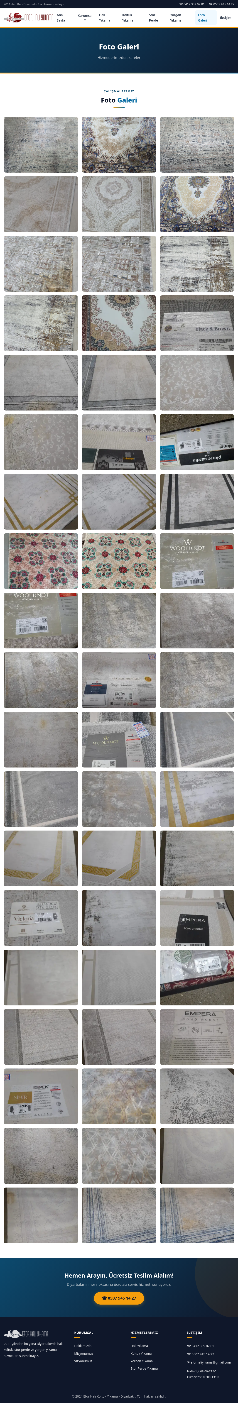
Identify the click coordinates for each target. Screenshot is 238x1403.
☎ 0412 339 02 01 (192, 4)
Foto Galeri (202, 17)
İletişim (225, 17)
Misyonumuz (83, 1353)
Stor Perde (153, 17)
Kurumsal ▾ (85, 17)
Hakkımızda (82, 1346)
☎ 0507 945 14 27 (221, 4)
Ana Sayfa (61, 17)
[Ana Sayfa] (29, 17)
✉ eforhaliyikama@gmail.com (209, 1362)
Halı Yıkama (104, 17)
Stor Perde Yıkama (144, 1368)
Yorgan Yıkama (176, 17)
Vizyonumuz (83, 1361)
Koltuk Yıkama (127, 17)
